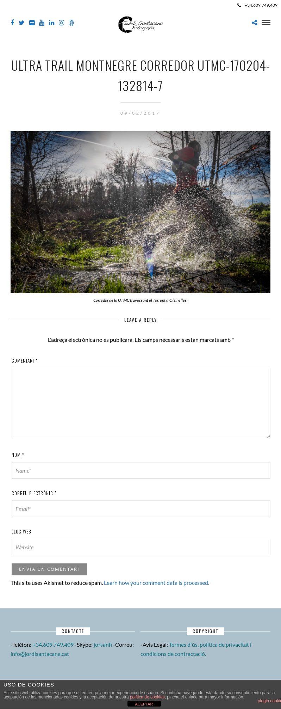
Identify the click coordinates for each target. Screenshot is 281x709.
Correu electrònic (34, 493)
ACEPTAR (144, 704)
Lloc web (21, 531)
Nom (18, 454)
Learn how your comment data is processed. (156, 582)
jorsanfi (103, 644)
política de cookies (147, 697)
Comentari (25, 360)
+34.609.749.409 (257, 5)
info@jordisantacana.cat (40, 653)
